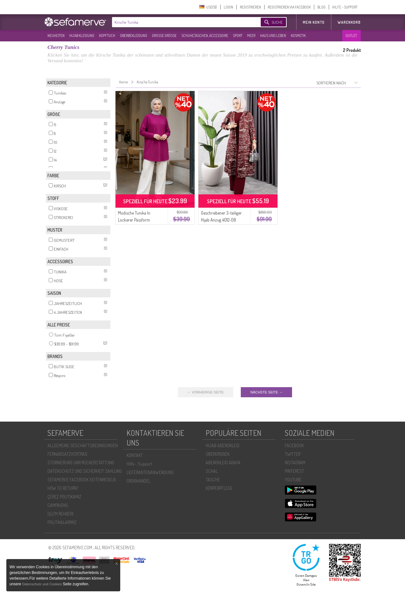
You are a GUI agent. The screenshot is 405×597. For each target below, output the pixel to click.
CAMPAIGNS (57, 505)
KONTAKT (135, 455)
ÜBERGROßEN (217, 454)
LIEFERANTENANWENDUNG (150, 472)
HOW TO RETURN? (62, 488)
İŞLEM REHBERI (60, 513)
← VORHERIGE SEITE (205, 392)
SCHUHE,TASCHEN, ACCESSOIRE (204, 35)
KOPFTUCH (107, 35)
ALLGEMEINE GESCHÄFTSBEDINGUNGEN (82, 445)
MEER (251, 35)
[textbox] (181, 22)
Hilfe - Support (139, 463)
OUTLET (351, 35)
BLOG (321, 7)
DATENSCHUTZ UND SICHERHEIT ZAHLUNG (84, 471)
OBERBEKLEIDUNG (133, 35)
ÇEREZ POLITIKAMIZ (64, 496)
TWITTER (292, 454)
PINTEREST (294, 471)
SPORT (237, 35)
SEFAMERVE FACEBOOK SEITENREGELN (81, 479)
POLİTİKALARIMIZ (62, 522)
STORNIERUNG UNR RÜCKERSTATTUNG (80, 462)
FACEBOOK (294, 445)
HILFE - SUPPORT (345, 7)
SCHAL (212, 471)
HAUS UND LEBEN (273, 35)
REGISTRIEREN (250, 7)
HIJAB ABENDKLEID (223, 445)
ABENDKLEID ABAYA (223, 462)
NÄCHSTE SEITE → (266, 392)
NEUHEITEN (56, 35)
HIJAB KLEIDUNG (81, 35)
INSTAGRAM (295, 462)
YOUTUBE (293, 479)
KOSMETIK (298, 35)
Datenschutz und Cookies (42, 584)
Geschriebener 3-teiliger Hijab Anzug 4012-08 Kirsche (221, 219)
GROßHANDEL (138, 481)
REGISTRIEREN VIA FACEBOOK (289, 7)
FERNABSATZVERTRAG (67, 454)
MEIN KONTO (314, 22)
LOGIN (228, 7)
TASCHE (213, 479)
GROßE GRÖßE (164, 35)
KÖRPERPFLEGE (219, 488)
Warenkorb (349, 22)
